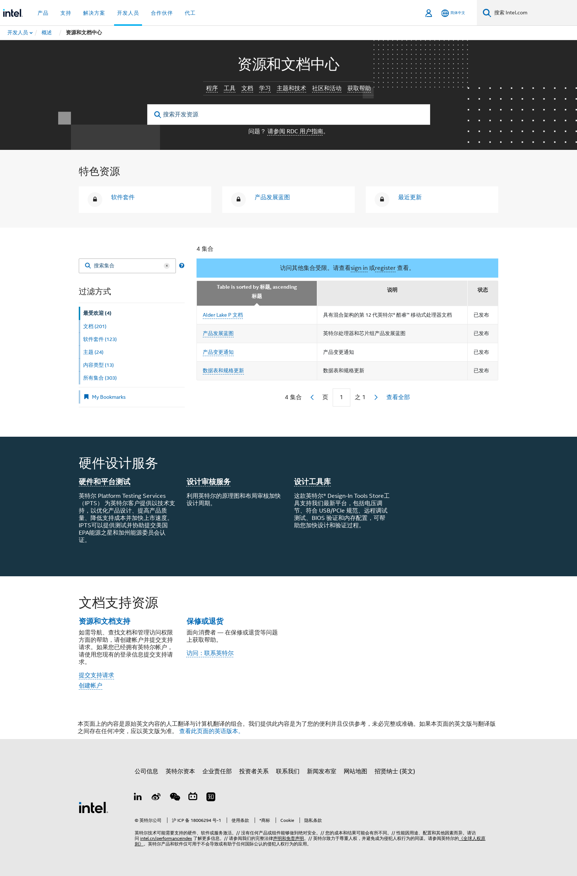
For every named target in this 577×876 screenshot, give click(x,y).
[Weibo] (156, 798)
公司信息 (146, 771)
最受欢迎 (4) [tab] (97, 313)
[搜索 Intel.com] (534, 13)
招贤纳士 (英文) (395, 771)
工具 (230, 88)
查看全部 (398, 397)
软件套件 (123, 197)
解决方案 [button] (94, 13)
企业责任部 (217, 771)
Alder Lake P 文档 (223, 315)
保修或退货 (205, 621)
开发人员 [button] (128, 13)
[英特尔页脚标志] (93, 807)
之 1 (360, 397)
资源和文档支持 (104, 621)
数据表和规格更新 (223, 370)
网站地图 (355, 771)
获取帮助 (359, 88)
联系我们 (288, 771)
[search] (158, 114)
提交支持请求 (96, 675)
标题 (257, 296)
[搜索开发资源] (288, 114)
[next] (376, 397)
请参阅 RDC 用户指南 (295, 131)
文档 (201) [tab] (94, 326)
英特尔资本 (180, 771)
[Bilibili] (193, 798)
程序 (212, 88)
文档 (247, 88)
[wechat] (174, 798)
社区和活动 (326, 88)
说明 (392, 289)
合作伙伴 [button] (162, 13)
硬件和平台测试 (104, 481)
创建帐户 (90, 685)
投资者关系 (254, 771)
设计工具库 (312, 481)
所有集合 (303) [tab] (100, 377)
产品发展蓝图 (272, 197)
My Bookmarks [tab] (104, 397)
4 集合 (205, 249)
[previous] (312, 397)
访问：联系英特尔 (210, 653)
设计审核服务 (209, 481)
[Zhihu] (211, 798)
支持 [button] (65, 13)
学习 (265, 88)
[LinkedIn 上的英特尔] (138, 798)
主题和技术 (291, 88)
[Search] (88, 266)
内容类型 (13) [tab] (98, 365)
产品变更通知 (218, 352)
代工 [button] (190, 13)
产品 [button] (43, 13)
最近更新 (410, 197)
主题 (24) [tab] (93, 352)
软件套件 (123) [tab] (100, 339)
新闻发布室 (321, 771)
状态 (483, 289)
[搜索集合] (127, 266)
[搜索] (487, 12)
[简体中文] (453, 13)
